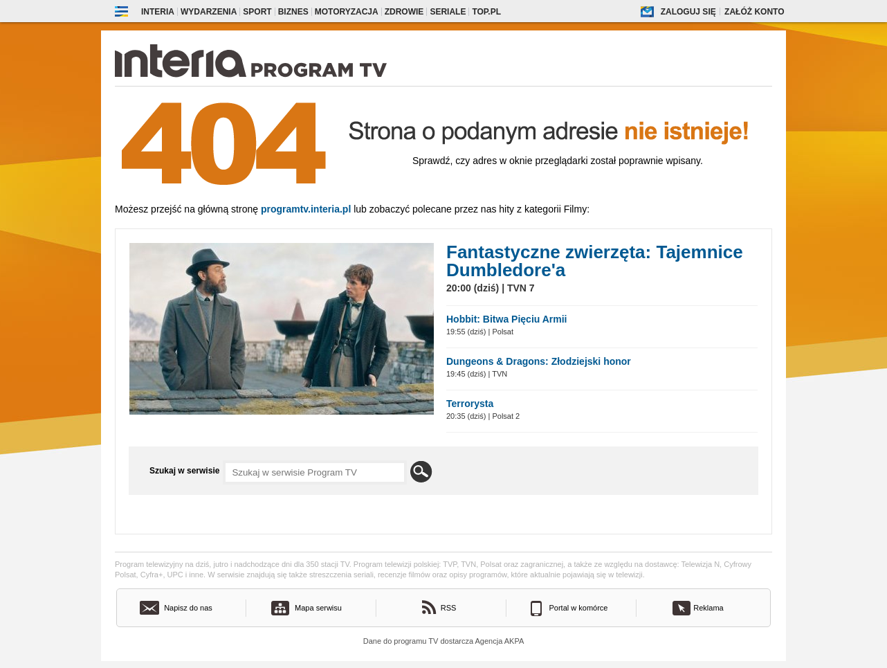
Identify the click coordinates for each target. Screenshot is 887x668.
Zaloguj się (688, 12)
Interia (157, 12)
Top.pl (486, 12)
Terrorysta (469, 403)
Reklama (708, 608)
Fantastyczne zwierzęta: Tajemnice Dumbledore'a (594, 261)
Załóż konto (754, 12)
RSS (449, 608)
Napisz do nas (188, 608)
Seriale (448, 12)
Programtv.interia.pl (306, 209)
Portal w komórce (578, 608)
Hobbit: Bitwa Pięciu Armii (506, 319)
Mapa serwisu (318, 608)
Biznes (293, 12)
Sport (257, 12)
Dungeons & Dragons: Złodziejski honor (538, 361)
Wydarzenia (209, 12)
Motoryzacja (346, 12)
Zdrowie (404, 12)
